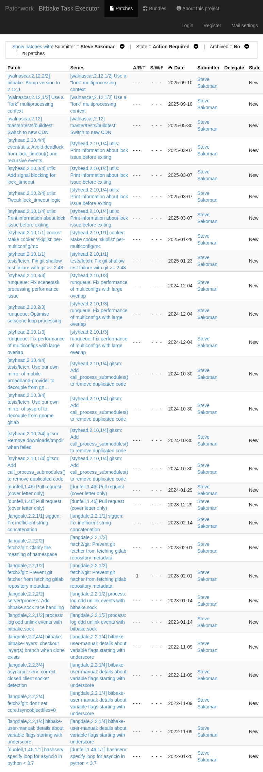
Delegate (234, 67)
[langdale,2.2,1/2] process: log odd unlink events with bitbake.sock (98, 600)
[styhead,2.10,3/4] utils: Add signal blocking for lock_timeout (31, 175)
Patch (13, 67)
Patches (121, 8)
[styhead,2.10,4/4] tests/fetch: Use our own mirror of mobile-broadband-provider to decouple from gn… (33, 373)
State (255, 67)
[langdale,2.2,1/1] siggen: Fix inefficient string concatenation (34, 522)
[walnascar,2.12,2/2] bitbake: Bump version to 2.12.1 (33, 82)
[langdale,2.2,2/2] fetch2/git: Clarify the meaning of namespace (32, 547)
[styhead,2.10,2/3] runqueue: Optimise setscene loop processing (34, 313)
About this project (198, 8)
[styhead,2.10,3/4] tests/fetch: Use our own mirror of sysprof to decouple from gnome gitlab (33, 408)
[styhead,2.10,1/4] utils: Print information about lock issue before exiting (99, 150)
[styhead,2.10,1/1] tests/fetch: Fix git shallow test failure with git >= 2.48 (35, 260)
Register (212, 25)
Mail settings (244, 25)
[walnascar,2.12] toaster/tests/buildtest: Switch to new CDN (30, 125)
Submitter (208, 67)
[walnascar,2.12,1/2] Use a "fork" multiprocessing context (98, 82)
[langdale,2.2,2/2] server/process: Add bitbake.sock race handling (35, 600)
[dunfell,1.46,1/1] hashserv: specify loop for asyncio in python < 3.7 (36, 756)
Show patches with (32, 46)
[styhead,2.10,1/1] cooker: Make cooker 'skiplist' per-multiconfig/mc (34, 239)
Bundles (154, 8)
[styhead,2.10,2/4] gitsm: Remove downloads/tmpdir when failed (35, 440)
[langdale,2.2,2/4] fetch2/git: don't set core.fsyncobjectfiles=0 (31, 703)
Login (187, 25)
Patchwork (19, 8)
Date (179, 67)
